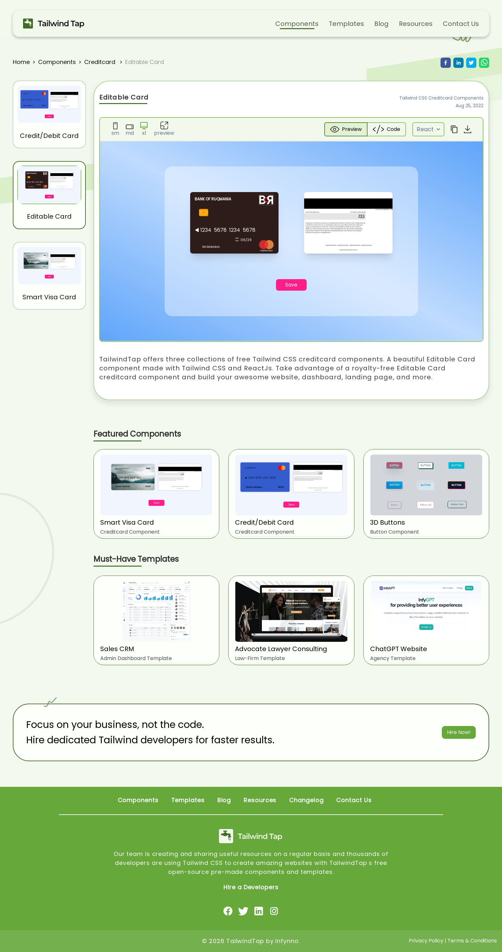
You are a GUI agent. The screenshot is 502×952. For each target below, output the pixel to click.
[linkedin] (458, 63)
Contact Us (461, 23)
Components (297, 23)
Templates (346, 23)
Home (21, 62)
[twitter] (471, 63)
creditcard (100, 62)
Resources (416, 23)
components (57, 62)
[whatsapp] (484, 63)
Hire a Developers (250, 887)
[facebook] (446, 63)
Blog (381, 23)
